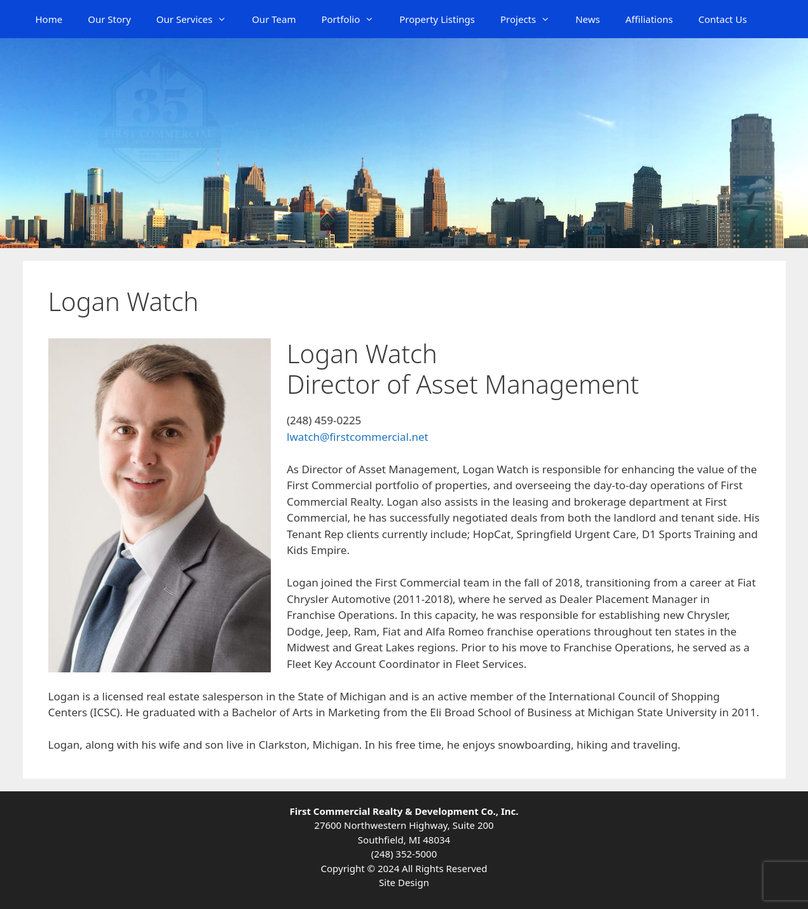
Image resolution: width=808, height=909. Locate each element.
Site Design (404, 882)
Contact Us (723, 19)
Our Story (109, 19)
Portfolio (354, 19)
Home (49, 19)
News (587, 19)
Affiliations (649, 19)
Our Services (197, 19)
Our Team (274, 19)
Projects (531, 19)
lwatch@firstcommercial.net (357, 436)
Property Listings (437, 19)
